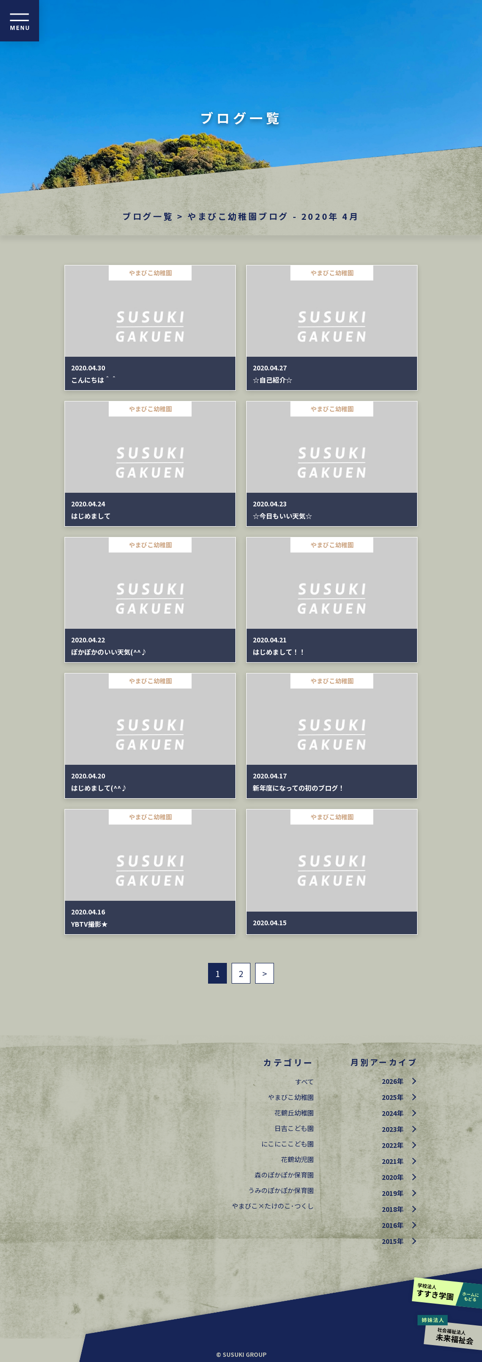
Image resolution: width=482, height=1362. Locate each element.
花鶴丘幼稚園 (294, 1112)
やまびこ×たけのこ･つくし (273, 1205)
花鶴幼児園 (297, 1159)
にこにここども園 (287, 1143)
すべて (304, 1081)
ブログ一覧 (147, 216)
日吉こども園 (294, 1128)
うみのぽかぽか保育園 (281, 1190)
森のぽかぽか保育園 (284, 1174)
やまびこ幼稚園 (291, 1097)
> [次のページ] (264, 973)
